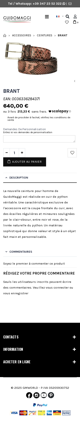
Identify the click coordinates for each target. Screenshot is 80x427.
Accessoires (21, 35)
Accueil (4, 35)
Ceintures (44, 35)
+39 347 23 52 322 (48, 4)
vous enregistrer (15, 293)
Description (18, 177)
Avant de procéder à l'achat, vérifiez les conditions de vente (38, 118)
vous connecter (57, 287)
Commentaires (20, 252)
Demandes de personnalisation (24, 129)
